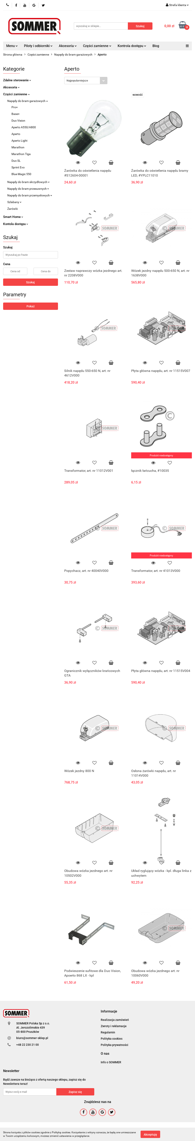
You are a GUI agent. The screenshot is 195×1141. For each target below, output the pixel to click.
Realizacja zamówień (115, 1019)
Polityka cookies (111, 1038)
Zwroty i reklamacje (114, 1026)
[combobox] (85, 80)
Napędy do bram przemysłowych (29, 195)
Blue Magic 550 (21, 174)
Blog (155, 46)
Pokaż (30, 306)
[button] (109, 1011)
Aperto (15, 134)
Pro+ (14, 107)
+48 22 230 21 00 (27, 1044)
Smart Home (13, 217)
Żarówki (12, 208)
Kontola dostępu (15, 224)
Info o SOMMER (111, 1062)
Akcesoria (68, 46)
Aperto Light (19, 140)
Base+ (15, 114)
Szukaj (30, 282)
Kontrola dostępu (132, 46)
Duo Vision (18, 120)
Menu (12, 46)
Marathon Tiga (21, 154)
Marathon (17, 147)
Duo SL (16, 160)
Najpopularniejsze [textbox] (77, 80)
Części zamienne (97, 46)
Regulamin (108, 1032)
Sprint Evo (18, 167)
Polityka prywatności (114, 1045)
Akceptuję (150, 1134)
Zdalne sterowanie (17, 80)
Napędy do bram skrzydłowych (28, 182)
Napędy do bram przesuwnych (28, 188)
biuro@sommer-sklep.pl (32, 1038)
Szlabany (14, 202)
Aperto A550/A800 (23, 127)
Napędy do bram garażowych (27, 101)
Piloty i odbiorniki (38, 46)
